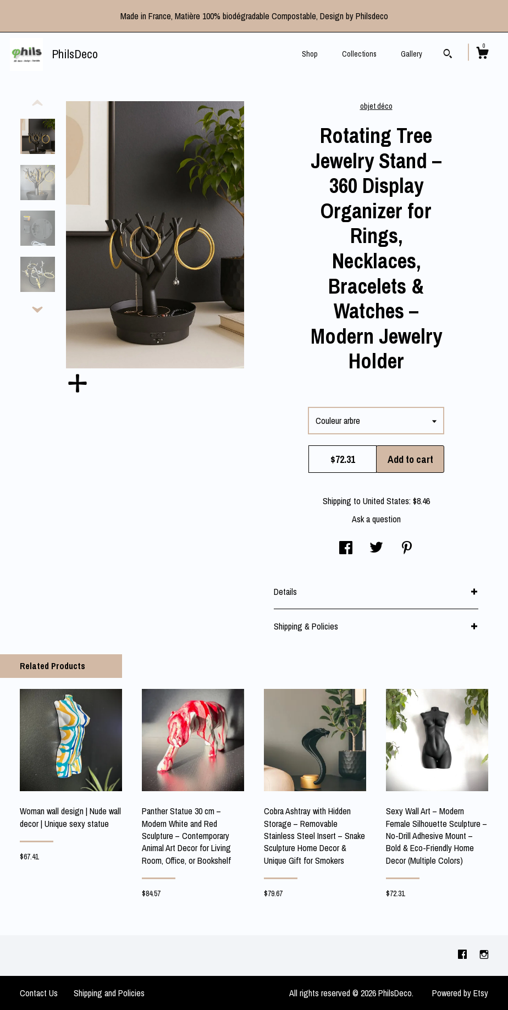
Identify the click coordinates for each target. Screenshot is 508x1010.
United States (386, 501)
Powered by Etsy (460, 993)
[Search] (448, 55)
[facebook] (463, 955)
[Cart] (482, 54)
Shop (310, 54)
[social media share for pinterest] (406, 549)
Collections (359, 54)
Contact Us (39, 993)
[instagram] (484, 955)
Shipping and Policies (109, 993)
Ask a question (376, 519)
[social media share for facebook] (345, 549)
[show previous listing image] (37, 103)
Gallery (411, 54)
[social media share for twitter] (376, 549)
